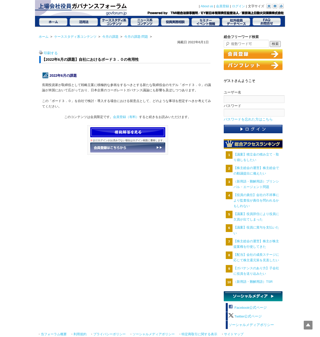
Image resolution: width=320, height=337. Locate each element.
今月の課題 (110, 36)
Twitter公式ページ (245, 316)
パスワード (232, 106)
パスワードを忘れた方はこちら (248, 119)
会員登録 (222, 6)
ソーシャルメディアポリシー (251, 325)
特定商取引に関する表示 (199, 334)
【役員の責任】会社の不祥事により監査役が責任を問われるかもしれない (256, 200)
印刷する (51, 53)
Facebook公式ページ (247, 308)
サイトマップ (234, 334)
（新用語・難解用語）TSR (253, 282)
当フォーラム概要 (54, 334)
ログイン (238, 6)
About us (207, 6)
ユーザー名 (232, 92)
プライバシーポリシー (109, 334)
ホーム (43, 36)
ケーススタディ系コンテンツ (75, 36)
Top (308, 325)
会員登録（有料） (126, 117)
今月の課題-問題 (136, 36)
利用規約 (80, 334)
